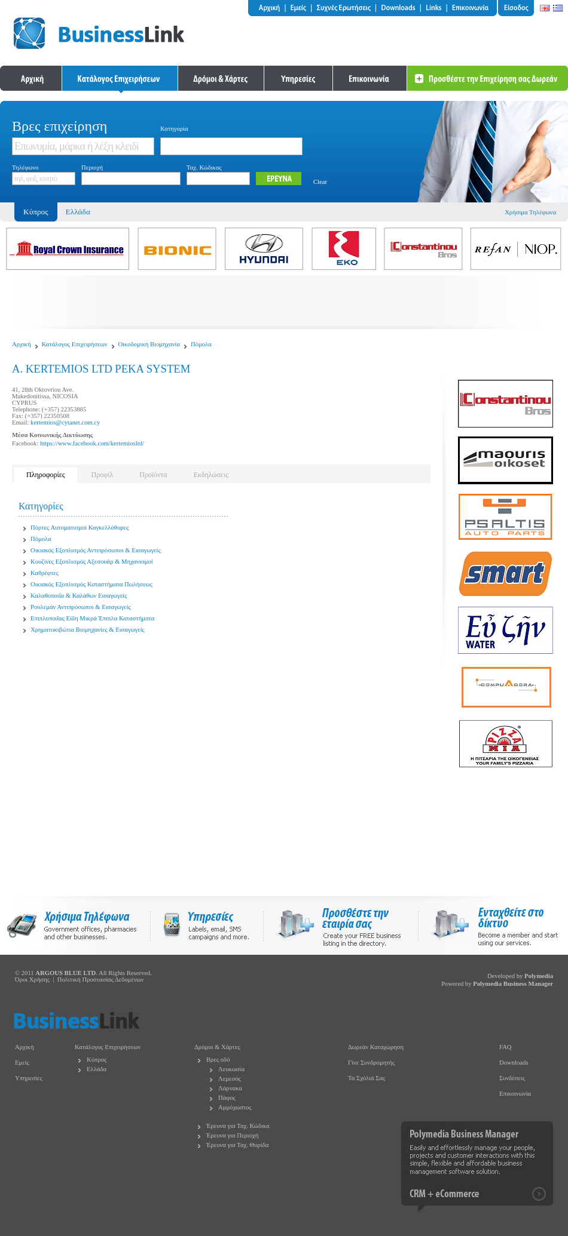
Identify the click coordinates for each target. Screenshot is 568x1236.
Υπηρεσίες (28, 1078)
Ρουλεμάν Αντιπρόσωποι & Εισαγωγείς (80, 607)
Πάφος (227, 1097)
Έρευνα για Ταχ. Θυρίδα (237, 1145)
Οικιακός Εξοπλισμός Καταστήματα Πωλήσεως (91, 584)
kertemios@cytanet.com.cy (65, 422)
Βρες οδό (218, 1059)
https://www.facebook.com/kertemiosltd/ (92, 443)
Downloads (514, 1062)
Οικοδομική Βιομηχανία (149, 344)
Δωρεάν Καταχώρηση (376, 1047)
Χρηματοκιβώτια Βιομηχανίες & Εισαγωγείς (87, 629)
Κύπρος (96, 1059)
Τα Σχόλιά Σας (366, 1078)
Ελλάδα (78, 211)
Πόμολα (201, 344)
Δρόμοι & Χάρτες (217, 1047)
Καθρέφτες (44, 573)
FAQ (505, 1047)
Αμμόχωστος (235, 1107)
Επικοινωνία (515, 1093)
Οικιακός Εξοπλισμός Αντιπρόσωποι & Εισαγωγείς (95, 550)
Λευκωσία (231, 1069)
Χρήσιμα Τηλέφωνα (530, 212)
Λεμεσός (229, 1078)
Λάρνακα (230, 1088)
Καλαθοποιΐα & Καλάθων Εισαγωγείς (78, 595)
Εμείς (22, 1062)
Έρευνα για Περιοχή (232, 1135)
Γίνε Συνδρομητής (371, 1062)
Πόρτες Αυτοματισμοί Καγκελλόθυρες (79, 527)
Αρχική (21, 344)
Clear (320, 182)
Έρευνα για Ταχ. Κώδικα (238, 1126)
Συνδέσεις (512, 1078)
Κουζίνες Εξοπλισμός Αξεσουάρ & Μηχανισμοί (91, 561)
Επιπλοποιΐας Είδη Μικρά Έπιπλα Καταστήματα (92, 618)
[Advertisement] (284, 302)
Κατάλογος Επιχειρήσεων (75, 344)
